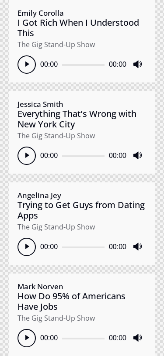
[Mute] (137, 64)
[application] (82, 64)
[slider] (83, 65)
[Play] (26, 64)
